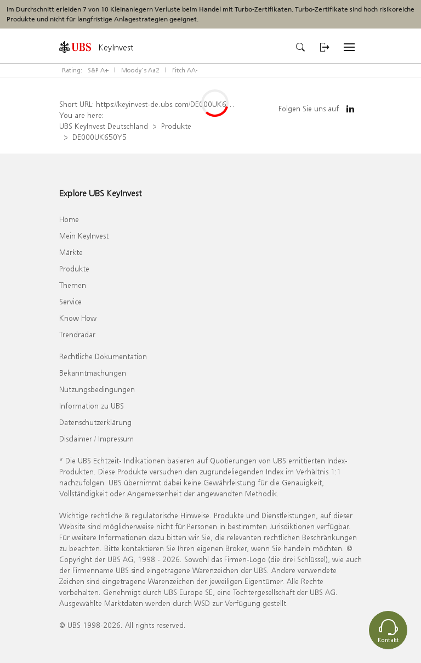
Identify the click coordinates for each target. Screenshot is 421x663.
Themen (72, 285)
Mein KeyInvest (84, 235)
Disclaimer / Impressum (96, 438)
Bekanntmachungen (92, 372)
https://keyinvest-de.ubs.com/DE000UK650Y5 (170, 104)
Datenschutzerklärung (95, 422)
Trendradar (77, 334)
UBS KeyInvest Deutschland (103, 126)
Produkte (176, 126)
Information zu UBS (91, 405)
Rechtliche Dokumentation (103, 356)
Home (69, 219)
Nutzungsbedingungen (97, 389)
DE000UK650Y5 (99, 137)
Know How (77, 318)
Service (70, 301)
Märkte (71, 252)
